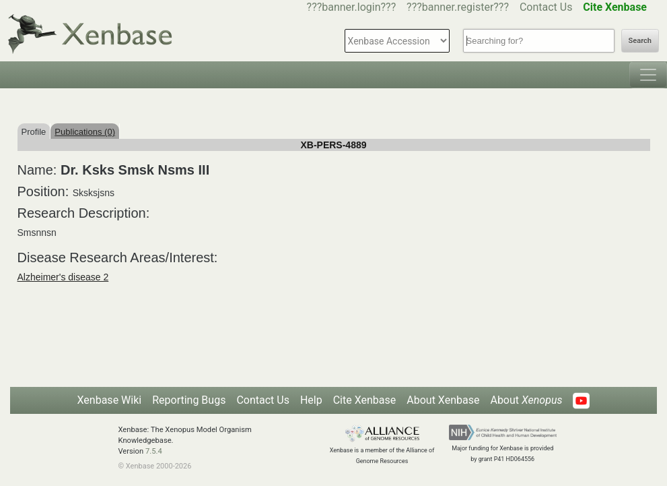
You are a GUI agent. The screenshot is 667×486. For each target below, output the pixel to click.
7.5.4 (153, 451)
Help (311, 400)
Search (640, 40)
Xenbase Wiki (109, 400)
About (526, 400)
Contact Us (546, 7)
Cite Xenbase (364, 400)
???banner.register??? (458, 7)
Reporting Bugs (188, 400)
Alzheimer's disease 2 (63, 277)
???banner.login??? (351, 7)
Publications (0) (85, 132)
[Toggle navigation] (648, 74)
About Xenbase (443, 400)
